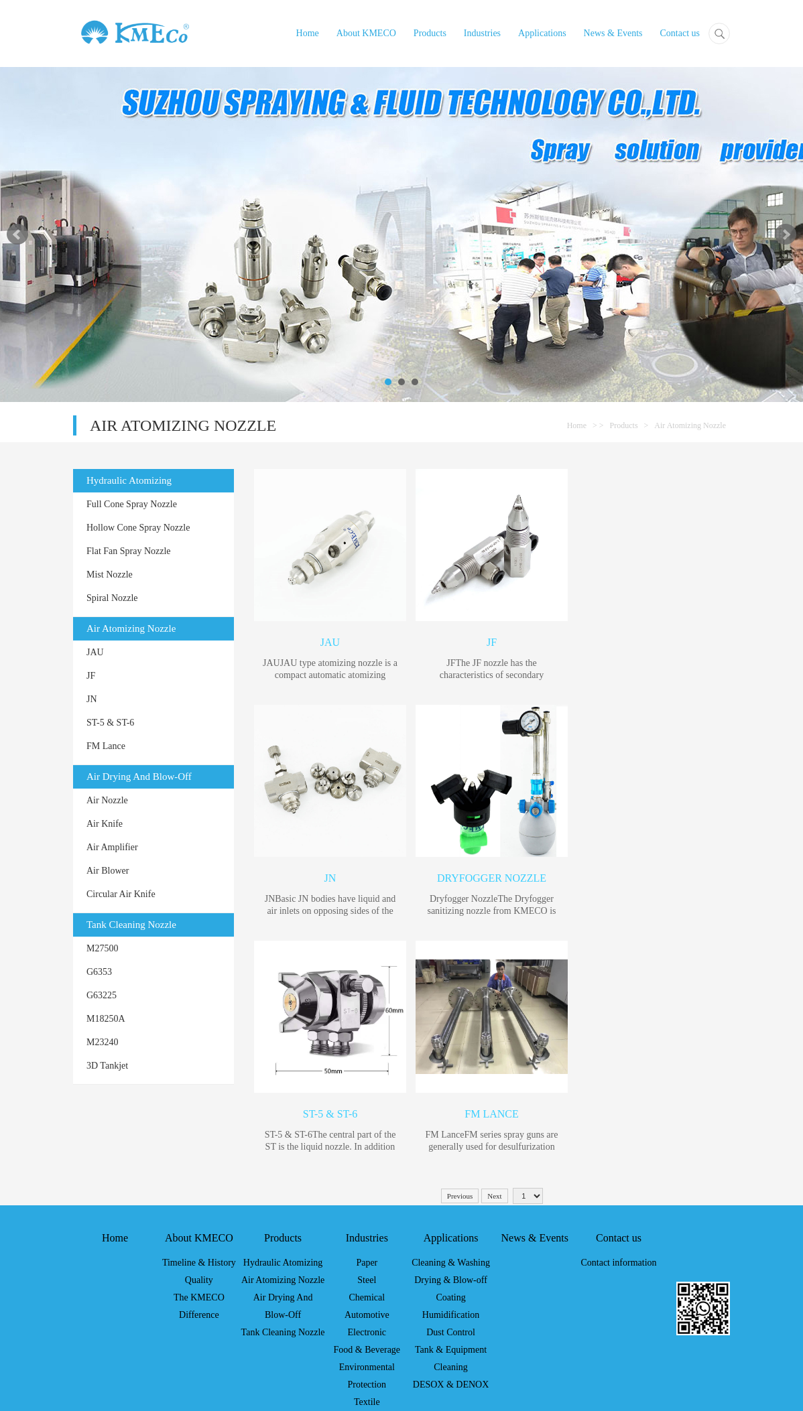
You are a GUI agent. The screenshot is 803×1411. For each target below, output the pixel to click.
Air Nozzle (107, 800)
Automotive (367, 1315)
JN (91, 699)
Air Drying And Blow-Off (139, 776)
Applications (542, 33)
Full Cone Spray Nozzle (131, 504)
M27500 (102, 948)
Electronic (367, 1332)
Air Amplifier (112, 847)
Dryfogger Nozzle (491, 878)
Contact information (618, 1263)
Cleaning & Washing (451, 1263)
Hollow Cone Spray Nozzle (138, 528)
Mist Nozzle (109, 574)
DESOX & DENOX (451, 1385)
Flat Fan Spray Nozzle (128, 551)
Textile (367, 1402)
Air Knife (104, 824)
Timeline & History (199, 1263)
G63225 (101, 995)
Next (785, 234)
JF (90, 676)
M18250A (105, 1019)
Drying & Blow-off (450, 1280)
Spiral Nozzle (112, 598)
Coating (450, 1297)
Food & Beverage (367, 1350)
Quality (199, 1280)
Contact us (680, 33)
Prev (17, 234)
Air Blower (107, 871)
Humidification (451, 1315)
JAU (95, 652)
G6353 (99, 972)
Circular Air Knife (121, 894)
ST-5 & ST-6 (110, 723)
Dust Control (450, 1332)
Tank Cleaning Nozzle (131, 924)
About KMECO (366, 33)
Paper (366, 1263)
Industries (482, 33)
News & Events (613, 33)
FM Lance (105, 746)
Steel (366, 1280)
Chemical (367, 1297)
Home (307, 33)
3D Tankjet (107, 1066)
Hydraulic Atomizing (129, 480)
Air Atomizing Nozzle (690, 425)
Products (430, 33)
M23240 (102, 1042)
